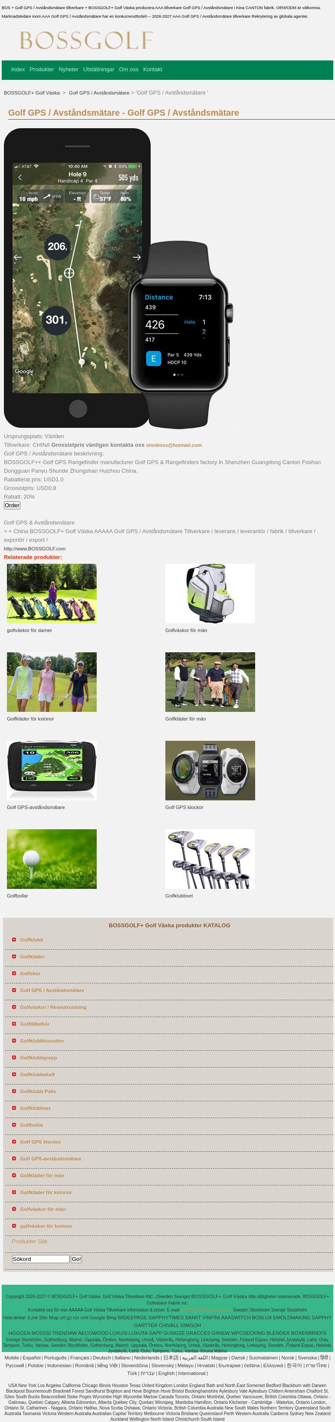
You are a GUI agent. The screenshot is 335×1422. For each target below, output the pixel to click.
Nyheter (69, 69)
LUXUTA (138, 1333)
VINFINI (211, 1317)
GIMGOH (190, 1325)
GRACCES (198, 1333)
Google (97, 1317)
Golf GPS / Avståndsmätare (98, 92)
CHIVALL (169, 1325)
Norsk (287, 1357)
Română (84, 1365)
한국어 (294, 1365)
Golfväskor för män (186, 630)
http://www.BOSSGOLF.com (35, 548)
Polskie (36, 1365)
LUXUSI (119, 1333)
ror (76, 1317)
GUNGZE (174, 1333)
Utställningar (98, 69)
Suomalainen (263, 1357)
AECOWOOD (93, 1333)
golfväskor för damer (29, 630)
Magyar (219, 1357)
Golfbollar (17, 895)
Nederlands (147, 1357)
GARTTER (146, 1325)
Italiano (122, 1357)
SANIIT (193, 1317)
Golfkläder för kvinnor (30, 718)
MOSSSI (41, 1333)
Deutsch (102, 1357)
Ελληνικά (273, 1365)
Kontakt (152, 69)
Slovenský (163, 1365)
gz (69, 1317)
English (166, 1373)
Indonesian (59, 1365)
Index (18, 69)
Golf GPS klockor (184, 807)
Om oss (129, 69)
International (191, 1373)
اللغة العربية (195, 1357)
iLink (33, 1317)
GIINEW (221, 1333)
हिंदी (324, 1357)
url (63, 1317)
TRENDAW (64, 1333)
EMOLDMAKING (291, 1317)
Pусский (15, 1365)
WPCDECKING (248, 1333)
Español (31, 1357)
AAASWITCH (235, 1317)
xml (84, 1317)
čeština (251, 1365)
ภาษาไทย (316, 1365)
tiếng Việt (107, 1365)
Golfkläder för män (185, 718)
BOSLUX (262, 1317)
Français (79, 1357)
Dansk (238, 1357)
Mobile (11, 1357)
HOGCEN (19, 1333)
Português (55, 1357)
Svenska (307, 1357)
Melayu (185, 1365)
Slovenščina (134, 1365)
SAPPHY (322, 1317)
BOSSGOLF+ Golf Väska (32, 92)
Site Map (49, 1317)
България (229, 1365)
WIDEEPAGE (132, 1317)
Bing (112, 1317)
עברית (148, 1373)
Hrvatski (206, 1365)
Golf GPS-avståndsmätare (36, 807)
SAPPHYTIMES (166, 1317)
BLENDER (278, 1333)
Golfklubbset (179, 895)
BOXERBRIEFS (308, 1333)
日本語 (171, 1357)
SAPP (155, 1333)
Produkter (42, 69)
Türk (132, 1373)
